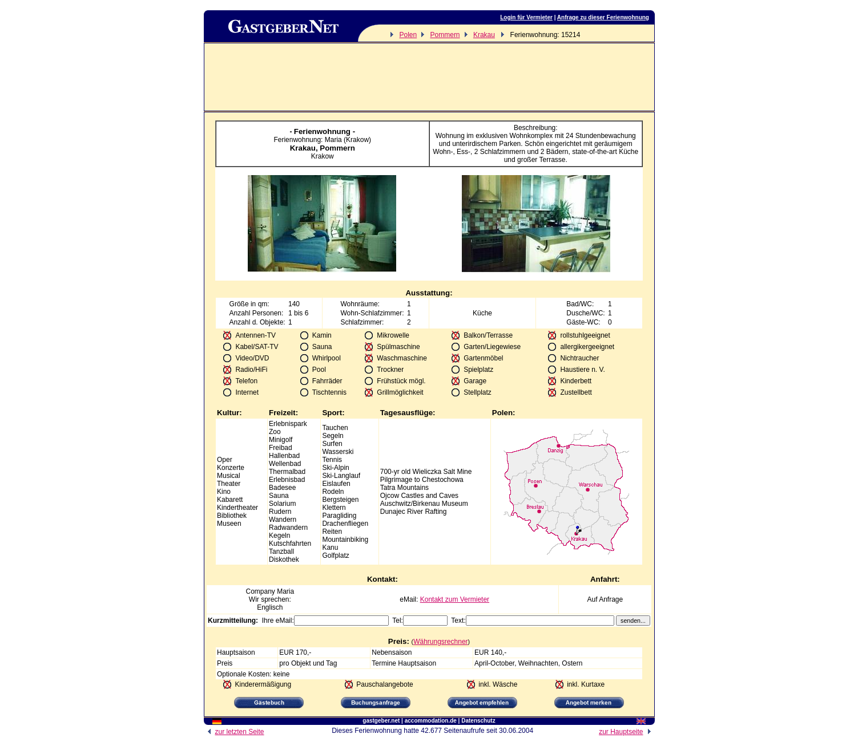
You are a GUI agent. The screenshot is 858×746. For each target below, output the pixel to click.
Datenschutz (478, 720)
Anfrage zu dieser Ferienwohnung (603, 17)
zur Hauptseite (626, 732)
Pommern (445, 35)
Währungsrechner (440, 642)
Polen (408, 35)
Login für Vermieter (526, 17)
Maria (285, 591)
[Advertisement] (429, 77)
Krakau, (305, 148)
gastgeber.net (381, 720)
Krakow (322, 156)
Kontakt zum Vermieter (454, 599)
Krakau (484, 35)
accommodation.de (431, 720)
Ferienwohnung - (324, 131)
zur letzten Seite (234, 732)
